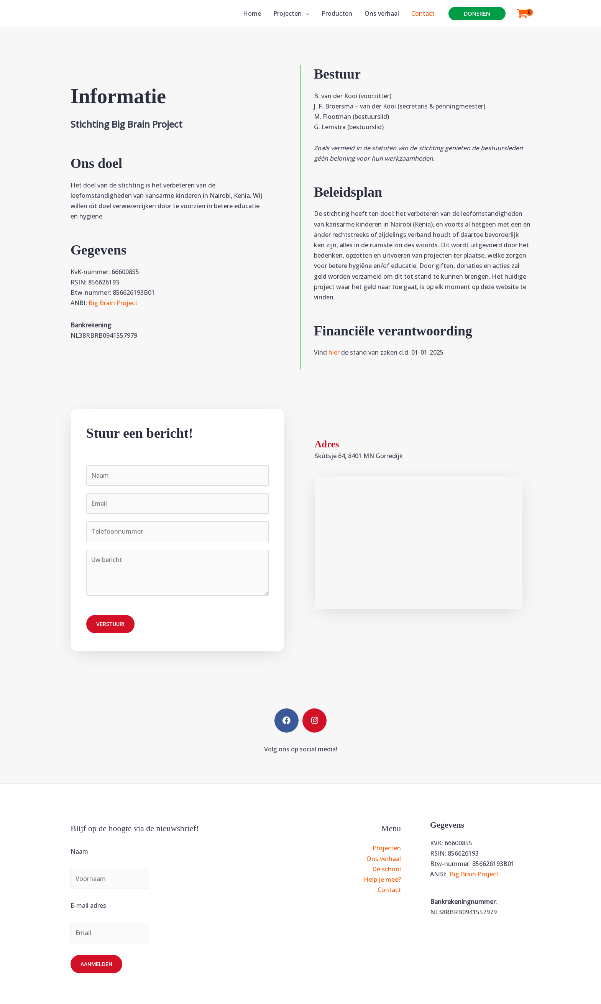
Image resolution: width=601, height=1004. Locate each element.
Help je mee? (382, 879)
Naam (79, 851)
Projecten (387, 848)
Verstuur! (110, 624)
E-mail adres (88, 905)
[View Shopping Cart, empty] (521, 13)
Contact (389, 890)
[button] (477, 13)
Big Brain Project (113, 303)
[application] (305, 13)
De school (386, 869)
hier (334, 352)
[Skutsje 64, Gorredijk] (419, 543)
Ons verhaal (383, 858)
